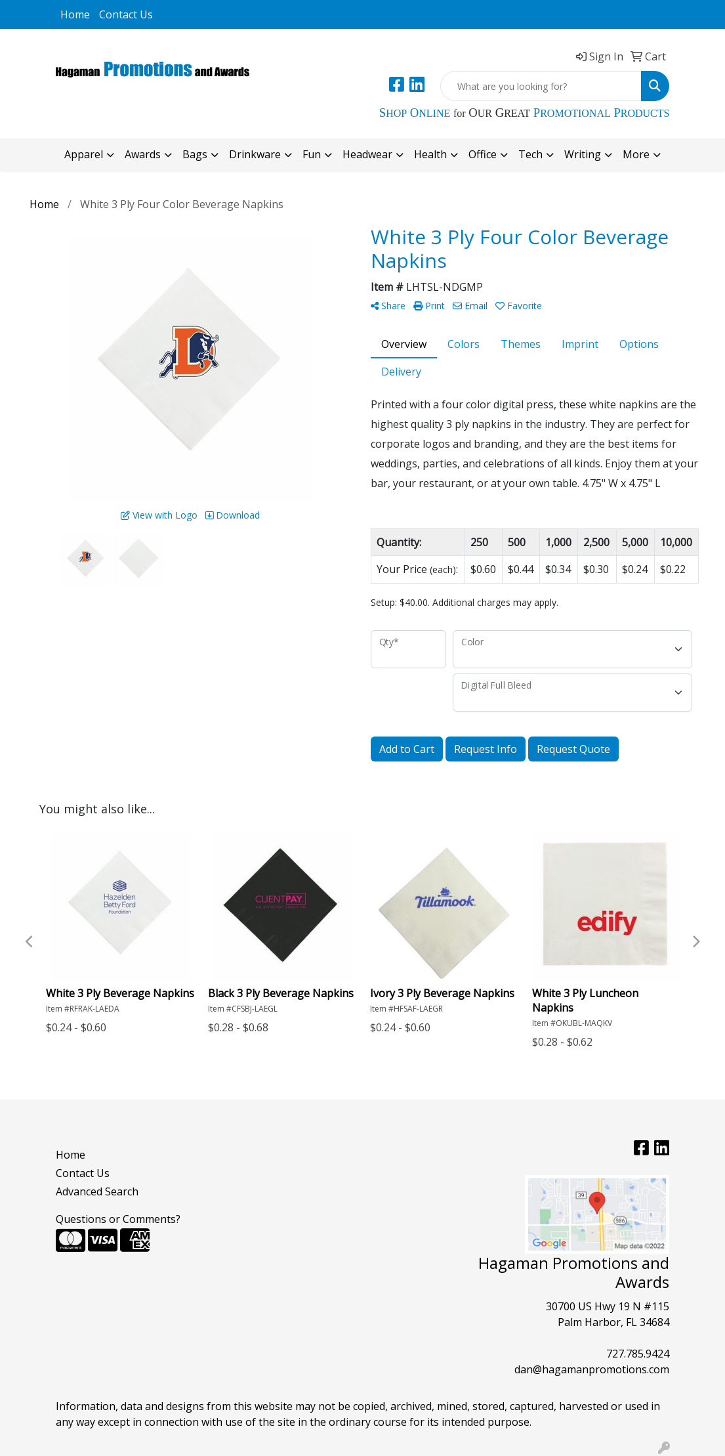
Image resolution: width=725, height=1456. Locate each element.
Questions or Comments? (118, 1219)
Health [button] (430, 154)
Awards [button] (143, 154)
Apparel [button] (83, 154)
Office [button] (482, 154)
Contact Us (126, 14)
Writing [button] (582, 154)
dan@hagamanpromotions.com (591, 1369)
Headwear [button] (367, 154)
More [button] (636, 154)
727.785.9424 (637, 1353)
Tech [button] (530, 154)
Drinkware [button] (255, 154)
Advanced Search (97, 1191)
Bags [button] (194, 154)
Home (75, 14)
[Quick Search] (541, 86)
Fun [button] (311, 154)
